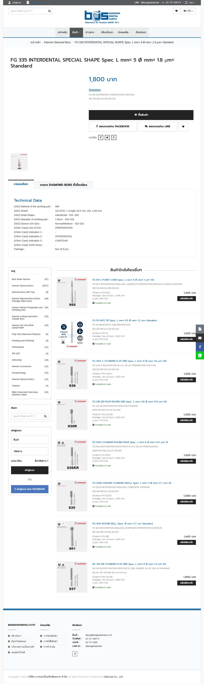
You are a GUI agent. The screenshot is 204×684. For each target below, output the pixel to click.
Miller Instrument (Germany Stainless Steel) (28, 393)
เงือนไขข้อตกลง (18, 641)
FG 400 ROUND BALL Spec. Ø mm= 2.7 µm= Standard (122, 524)
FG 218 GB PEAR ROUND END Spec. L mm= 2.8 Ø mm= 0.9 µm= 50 (129, 402)
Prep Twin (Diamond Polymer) (28, 334)
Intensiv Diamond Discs (28, 379)
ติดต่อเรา (141, 32)
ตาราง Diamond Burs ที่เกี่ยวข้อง (64, 185)
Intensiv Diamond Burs (57, 42)
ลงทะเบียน (16, 461)
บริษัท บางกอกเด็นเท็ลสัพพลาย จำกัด (47, 676)
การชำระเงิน (49, 647)
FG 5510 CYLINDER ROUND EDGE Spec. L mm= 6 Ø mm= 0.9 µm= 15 (130, 442)
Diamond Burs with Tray (28, 292)
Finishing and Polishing (28, 341)
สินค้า (75, 32)
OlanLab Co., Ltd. (113, 676)
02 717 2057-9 (92, 639)
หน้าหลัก (62, 32)
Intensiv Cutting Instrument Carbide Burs (28, 317)
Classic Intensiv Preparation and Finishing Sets (28, 308)
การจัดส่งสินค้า (51, 636)
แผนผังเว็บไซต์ (18, 652)
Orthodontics (28, 347)
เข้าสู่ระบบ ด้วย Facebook (30, 489)
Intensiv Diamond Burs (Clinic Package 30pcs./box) (28, 299)
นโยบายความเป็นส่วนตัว (22, 647)
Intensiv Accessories (28, 366)
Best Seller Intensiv (28, 279)
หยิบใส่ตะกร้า (186, 298)
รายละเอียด (21, 184)
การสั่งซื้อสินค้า (51, 641)
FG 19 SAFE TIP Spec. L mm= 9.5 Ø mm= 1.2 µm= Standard (124, 320)
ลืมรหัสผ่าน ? (41, 461)
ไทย (190, 2)
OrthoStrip (28, 360)
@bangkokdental (94, 646)
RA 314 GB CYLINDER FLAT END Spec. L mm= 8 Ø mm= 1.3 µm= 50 (129, 564)
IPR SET (28, 353)
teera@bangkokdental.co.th (99, 635)
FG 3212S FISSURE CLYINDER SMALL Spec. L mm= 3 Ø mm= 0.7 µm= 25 (131, 483)
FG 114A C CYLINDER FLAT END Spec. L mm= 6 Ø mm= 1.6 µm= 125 (129, 361)
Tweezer (28, 386)
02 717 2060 (91, 642)
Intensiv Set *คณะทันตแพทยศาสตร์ (28, 326)
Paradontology (28, 373)
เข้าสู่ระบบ (29, 470)
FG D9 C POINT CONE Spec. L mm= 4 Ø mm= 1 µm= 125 (123, 280)
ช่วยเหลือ (123, 32)
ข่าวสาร (90, 32)
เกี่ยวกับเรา (107, 32)
